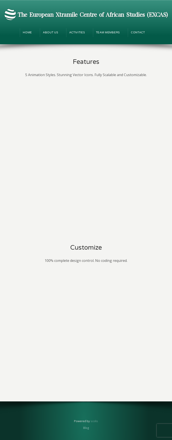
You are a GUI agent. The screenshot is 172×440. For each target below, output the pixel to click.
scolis (94, 421)
